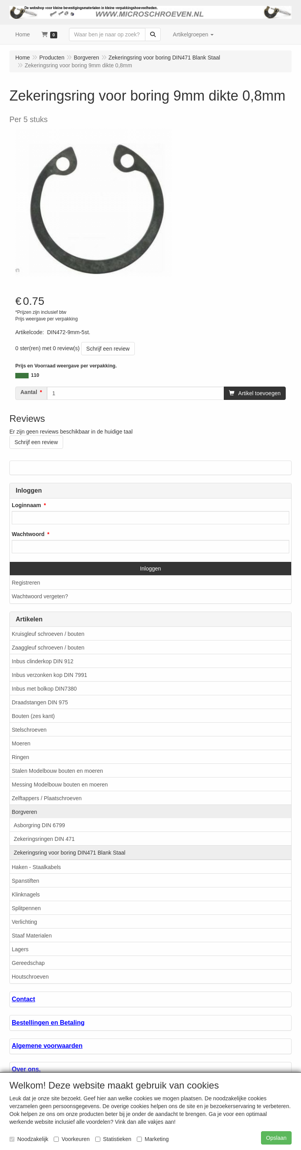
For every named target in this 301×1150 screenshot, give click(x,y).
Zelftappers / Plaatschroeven (47, 798)
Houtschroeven (30, 977)
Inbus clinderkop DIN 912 (42, 661)
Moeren (21, 743)
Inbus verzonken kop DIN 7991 (49, 675)
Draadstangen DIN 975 (40, 702)
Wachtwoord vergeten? (40, 596)
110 (35, 375)
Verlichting (24, 922)
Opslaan (276, 1138)
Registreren (26, 582)
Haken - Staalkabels (36, 867)
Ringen (20, 757)
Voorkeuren (72, 1139)
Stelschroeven (29, 730)
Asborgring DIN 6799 (39, 825)
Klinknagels (26, 894)
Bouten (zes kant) (33, 716)
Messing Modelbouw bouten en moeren (60, 784)
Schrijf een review (108, 349)
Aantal (28, 392)
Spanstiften (25, 881)
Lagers (20, 949)
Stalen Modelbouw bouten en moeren (57, 771)
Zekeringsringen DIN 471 (44, 839)
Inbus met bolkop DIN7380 (44, 689)
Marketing (153, 1139)
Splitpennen (26, 908)
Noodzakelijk (28, 1139)
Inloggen (150, 568)
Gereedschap (28, 963)
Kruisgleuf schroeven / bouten (48, 634)
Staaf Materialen (32, 935)
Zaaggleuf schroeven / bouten (48, 647)
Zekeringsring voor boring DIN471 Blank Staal (69, 852)
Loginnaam (26, 505)
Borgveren (24, 812)
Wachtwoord (28, 534)
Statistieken (113, 1139)
